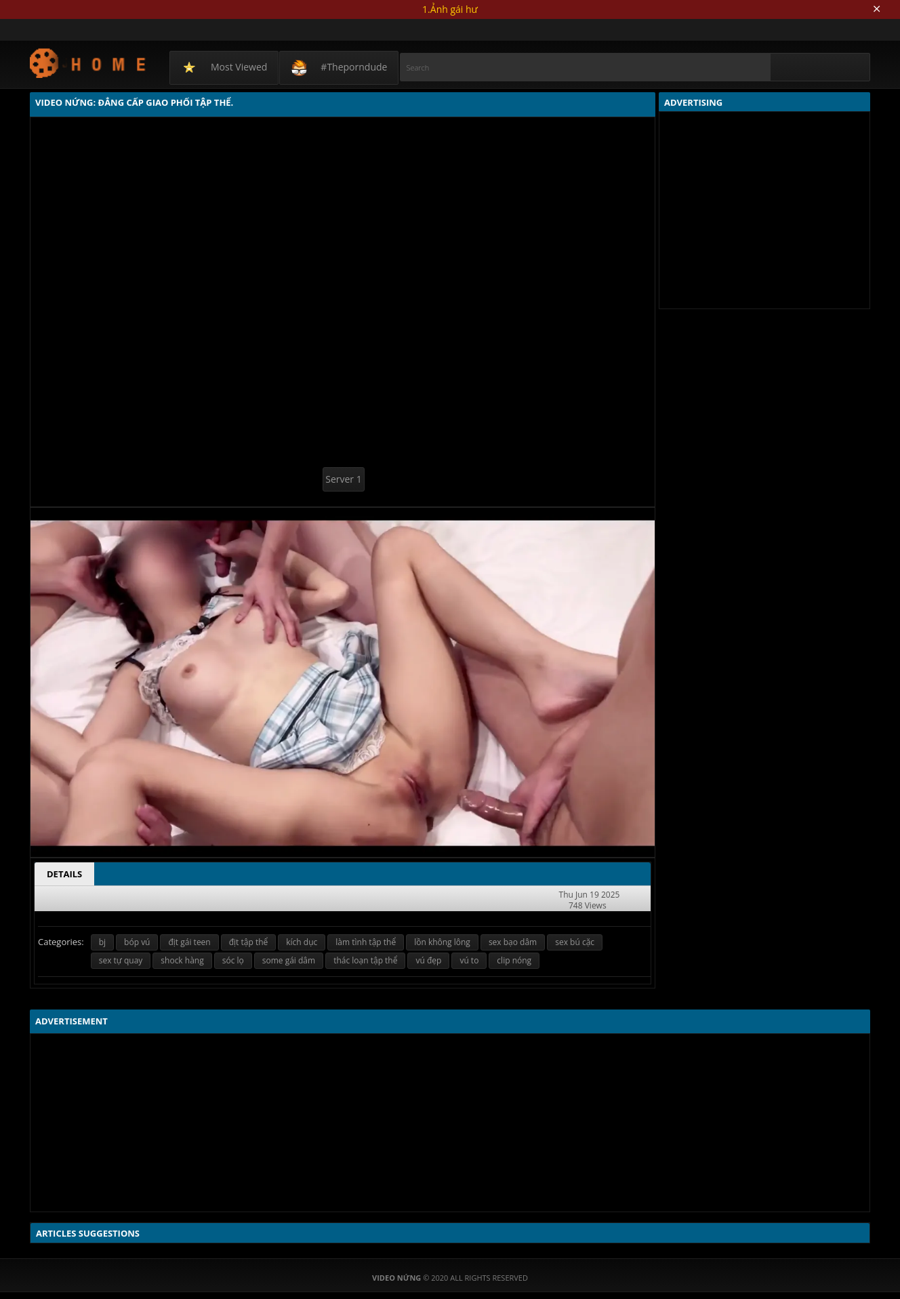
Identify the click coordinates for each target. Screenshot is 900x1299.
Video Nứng (88, 62)
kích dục (301, 942)
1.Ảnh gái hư (450, 9)
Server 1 (343, 479)
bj (102, 942)
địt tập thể (248, 942)
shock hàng (182, 960)
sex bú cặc (574, 942)
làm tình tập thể (365, 942)
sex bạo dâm (513, 942)
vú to (468, 960)
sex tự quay (121, 960)
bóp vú (137, 942)
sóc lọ (233, 960)
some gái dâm (288, 960)
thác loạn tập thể (365, 960)
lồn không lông (442, 942)
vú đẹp (428, 960)
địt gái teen (189, 942)
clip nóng (514, 960)
